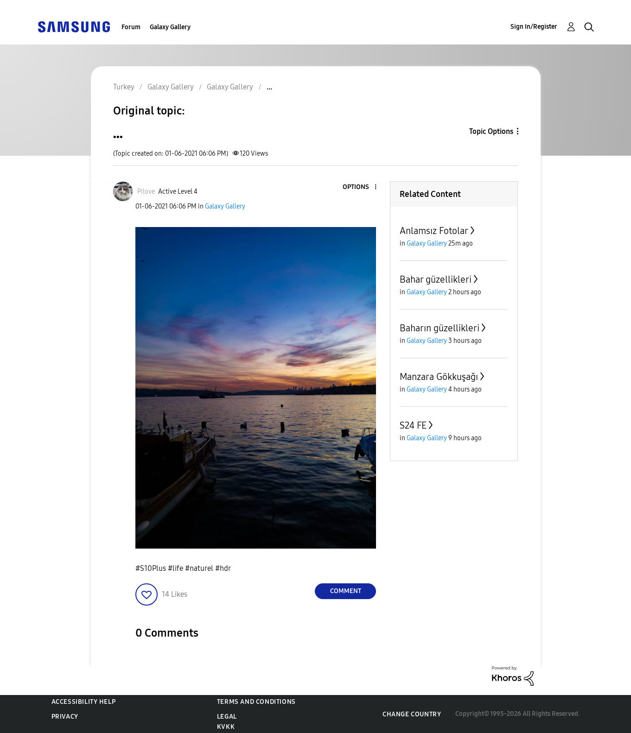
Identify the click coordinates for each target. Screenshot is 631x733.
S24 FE (413, 425)
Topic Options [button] (491, 131)
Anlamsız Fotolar (434, 230)
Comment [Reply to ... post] (345, 591)
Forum (130, 27)
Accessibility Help (83, 702)
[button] (360, 187)
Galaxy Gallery (170, 27)
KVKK (226, 727)
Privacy (64, 716)
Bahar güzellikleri (436, 279)
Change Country (411, 714)
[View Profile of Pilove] (146, 192)
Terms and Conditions (256, 702)
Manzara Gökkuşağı (439, 376)
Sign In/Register (533, 27)
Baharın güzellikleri (439, 328)
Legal (227, 716)
